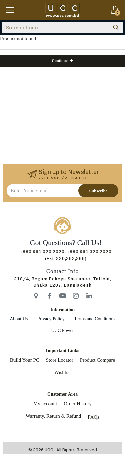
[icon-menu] (36, 296)
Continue (59, 60)
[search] (115, 27)
